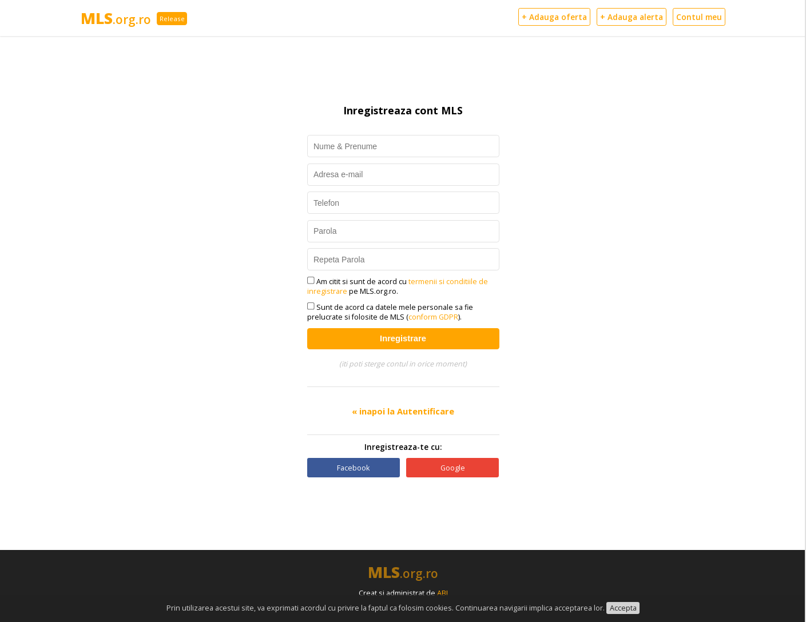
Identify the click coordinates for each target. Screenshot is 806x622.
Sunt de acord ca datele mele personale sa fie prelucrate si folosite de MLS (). (390, 312)
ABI (442, 593)
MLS (116, 18)
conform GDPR (433, 317)
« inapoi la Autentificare (403, 411)
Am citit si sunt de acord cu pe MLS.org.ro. (398, 286)
